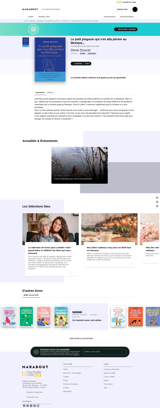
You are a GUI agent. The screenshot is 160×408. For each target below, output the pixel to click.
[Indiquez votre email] (102, 352)
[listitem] (24, 405)
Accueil (26, 21)
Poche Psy (65, 21)
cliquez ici (76, 354)
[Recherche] (135, 9)
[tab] (24, 16)
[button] (121, 9)
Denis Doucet (80, 50)
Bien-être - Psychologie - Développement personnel (45, 21)
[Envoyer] (123, 352)
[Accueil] (31, 9)
